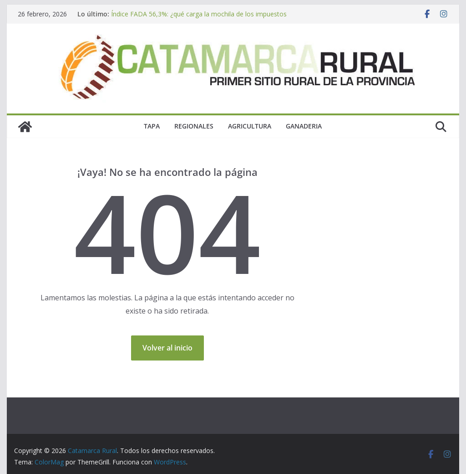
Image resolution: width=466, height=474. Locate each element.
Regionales (193, 126)
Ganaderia (304, 126)
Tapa (152, 126)
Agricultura (249, 126)
